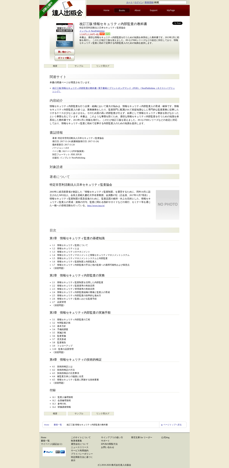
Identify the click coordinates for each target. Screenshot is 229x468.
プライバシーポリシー (82, 454)
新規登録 (149, 2)
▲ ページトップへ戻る (171, 424)
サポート (105, 441)
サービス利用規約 (79, 450)
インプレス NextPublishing (92, 31)
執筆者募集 (76, 441)
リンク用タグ (102, 66)
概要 (55, 66)
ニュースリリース (79, 447)
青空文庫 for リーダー (141, 437)
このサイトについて (81, 437)
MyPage (171, 10)
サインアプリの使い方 (112, 437)
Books (122, 10)
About (137, 10)
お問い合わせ (107, 447)
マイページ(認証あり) (51, 444)
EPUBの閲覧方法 (109, 444)
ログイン (138, 2)
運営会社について (79, 444)
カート (129, 2)
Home (106, 10)
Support (153, 10)
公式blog (165, 437)
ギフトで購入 (64, 58)
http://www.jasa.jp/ (96, 205)
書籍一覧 (58, 424)
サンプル (79, 66)
